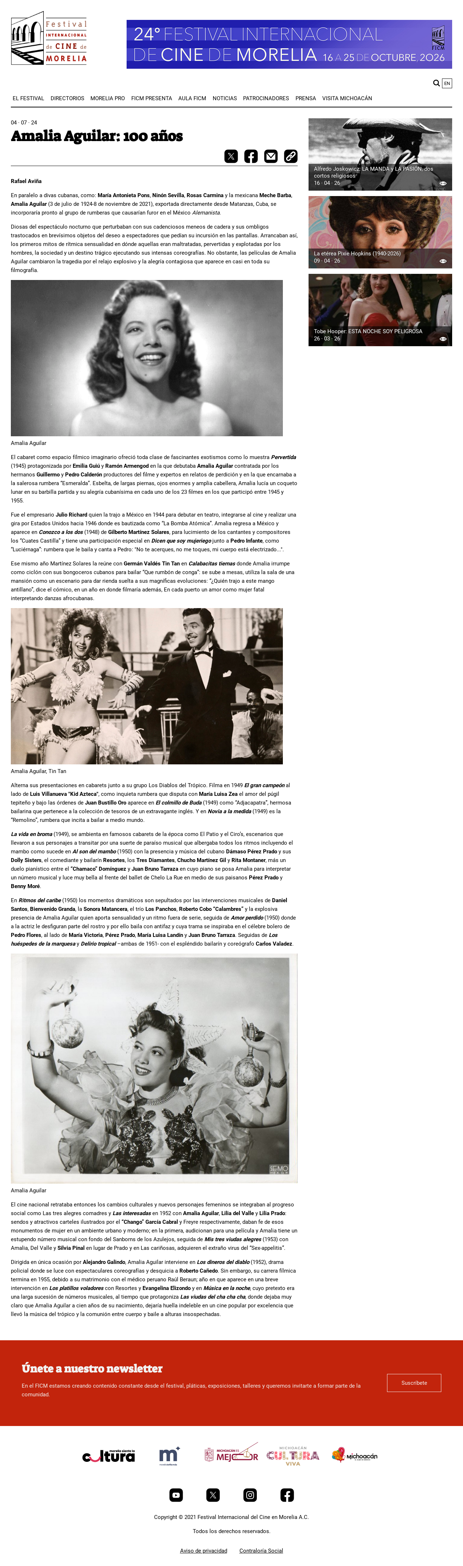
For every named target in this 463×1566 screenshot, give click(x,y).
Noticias (225, 98)
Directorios (67, 98)
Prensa (306, 98)
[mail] (271, 161)
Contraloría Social (261, 1551)
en (447, 83)
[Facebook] (287, 1500)
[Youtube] (176, 1500)
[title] (108, 1473)
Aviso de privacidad (203, 1551)
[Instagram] (251, 1500)
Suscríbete (414, 1383)
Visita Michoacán (347, 98)
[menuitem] (28, 98)
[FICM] (49, 39)
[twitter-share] (231, 161)
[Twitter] (213, 1500)
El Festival (28, 98)
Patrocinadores (266, 98)
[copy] (291, 157)
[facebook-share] (251, 161)
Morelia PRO (107, 98)
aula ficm (192, 98)
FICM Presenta (151, 98)
